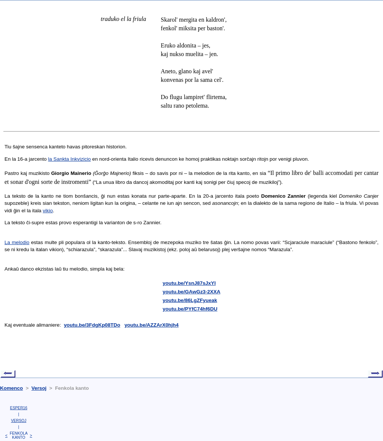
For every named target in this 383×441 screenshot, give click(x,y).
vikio (48, 210)
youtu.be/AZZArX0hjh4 (152, 325)
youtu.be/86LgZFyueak (190, 300)
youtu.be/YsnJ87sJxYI (189, 283)
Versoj (38, 388)
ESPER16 (18, 408)
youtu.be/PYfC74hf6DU (190, 309)
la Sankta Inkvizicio (69, 159)
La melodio (16, 242)
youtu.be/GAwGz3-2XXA (191, 291)
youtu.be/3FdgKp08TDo (92, 325)
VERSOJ (18, 421)
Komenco (11, 388)
